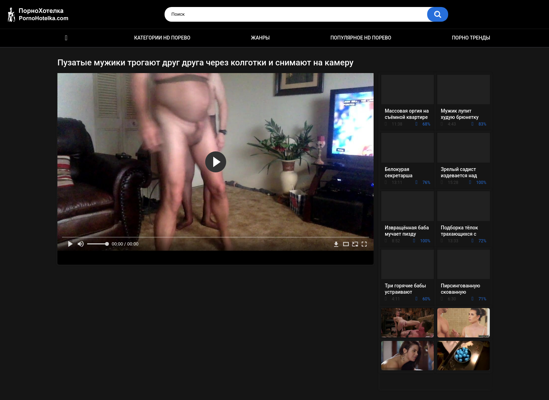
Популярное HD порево (361, 38)
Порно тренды (471, 38)
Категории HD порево (162, 38)
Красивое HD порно (66, 38)
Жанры (260, 38)
